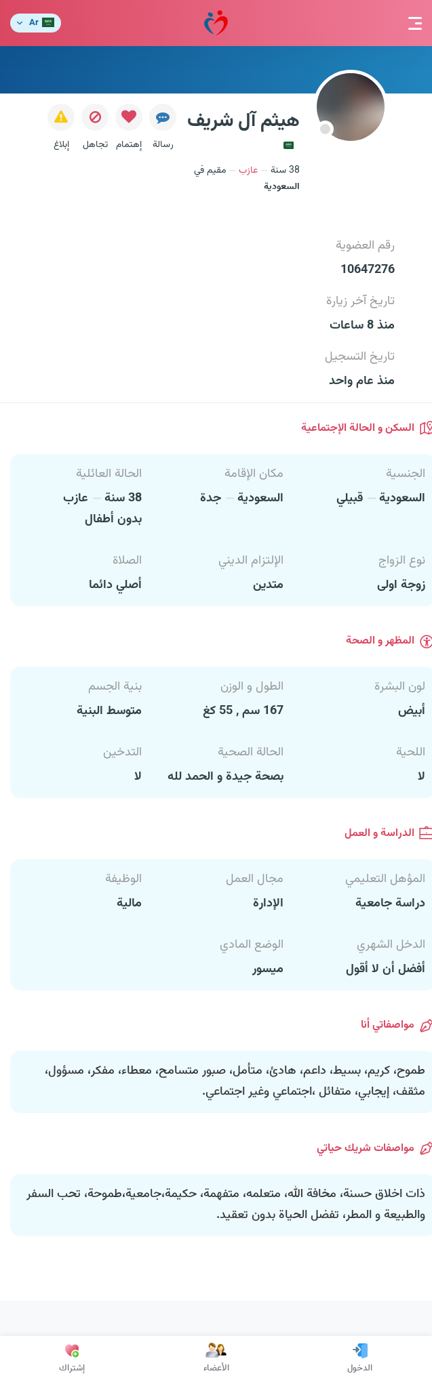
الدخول (359, 1359)
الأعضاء (216, 1359)
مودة (216, 23)
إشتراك (72, 1359)
